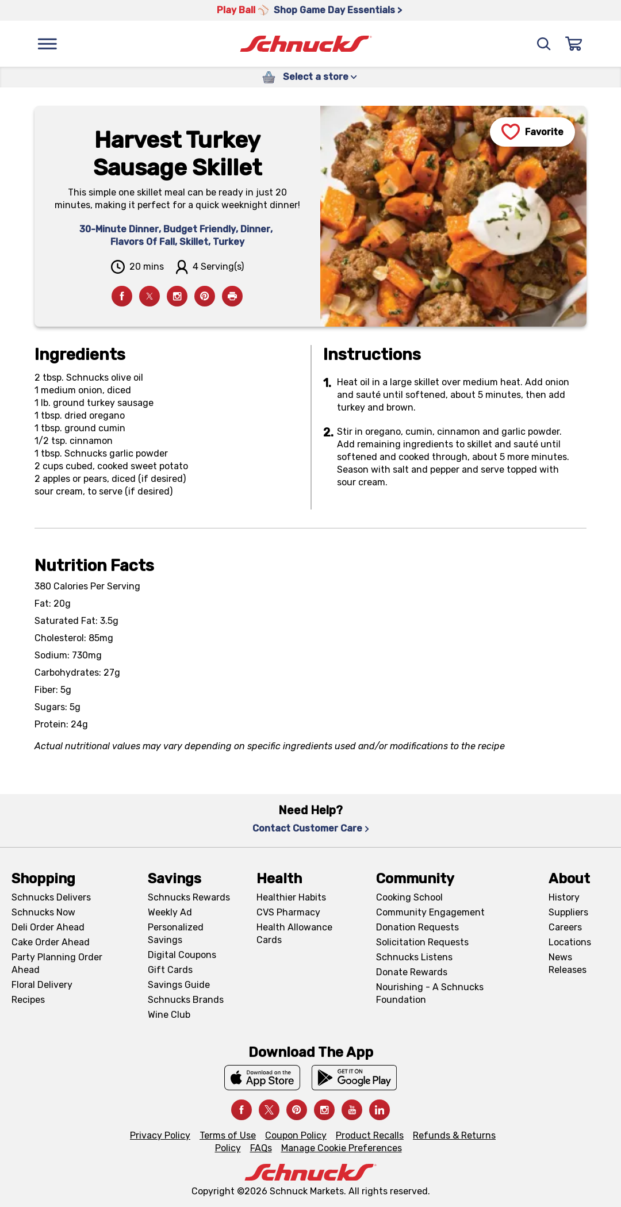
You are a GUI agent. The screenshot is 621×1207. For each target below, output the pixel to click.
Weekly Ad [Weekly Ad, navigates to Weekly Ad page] (170, 912)
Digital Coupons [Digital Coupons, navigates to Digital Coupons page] (182, 954)
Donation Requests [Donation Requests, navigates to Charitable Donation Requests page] (417, 927)
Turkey (228, 241)
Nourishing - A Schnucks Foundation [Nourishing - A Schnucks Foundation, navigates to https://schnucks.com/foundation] (430, 993)
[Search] (544, 43)
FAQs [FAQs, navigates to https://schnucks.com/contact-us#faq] (261, 1148)
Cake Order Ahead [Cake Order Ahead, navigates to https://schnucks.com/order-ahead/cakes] (51, 942)
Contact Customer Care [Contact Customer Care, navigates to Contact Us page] (310, 828)
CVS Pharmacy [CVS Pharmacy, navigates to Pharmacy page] (288, 912)
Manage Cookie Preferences (341, 1148)
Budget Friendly (199, 229)
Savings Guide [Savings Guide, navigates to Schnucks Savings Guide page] (179, 984)
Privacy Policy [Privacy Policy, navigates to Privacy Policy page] (160, 1135)
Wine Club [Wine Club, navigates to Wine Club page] (169, 1014)
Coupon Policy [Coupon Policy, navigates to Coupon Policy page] (296, 1135)
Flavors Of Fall (142, 241)
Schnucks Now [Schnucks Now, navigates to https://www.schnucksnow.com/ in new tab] (43, 912)
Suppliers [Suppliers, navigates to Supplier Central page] (568, 912)
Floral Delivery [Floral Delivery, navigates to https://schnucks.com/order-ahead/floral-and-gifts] (42, 984)
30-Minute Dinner (119, 229)
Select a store (320, 76)
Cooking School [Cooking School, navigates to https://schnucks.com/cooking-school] (409, 897)
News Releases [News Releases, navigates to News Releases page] (567, 963)
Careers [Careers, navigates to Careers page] (565, 927)
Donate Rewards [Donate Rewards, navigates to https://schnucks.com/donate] (411, 972)
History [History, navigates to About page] (564, 897)
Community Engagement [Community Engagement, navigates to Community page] (430, 912)
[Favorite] (532, 132)
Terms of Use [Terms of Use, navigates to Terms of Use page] (228, 1135)
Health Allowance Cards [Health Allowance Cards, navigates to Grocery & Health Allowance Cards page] (294, 933)
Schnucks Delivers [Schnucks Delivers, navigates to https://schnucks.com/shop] (51, 897)
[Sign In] (573, 43)
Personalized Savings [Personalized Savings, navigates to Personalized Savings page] (176, 933)
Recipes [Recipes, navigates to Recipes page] (28, 999)
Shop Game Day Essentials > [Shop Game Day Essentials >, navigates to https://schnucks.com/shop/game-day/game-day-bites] (338, 10)
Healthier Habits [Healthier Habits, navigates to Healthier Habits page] (291, 897)
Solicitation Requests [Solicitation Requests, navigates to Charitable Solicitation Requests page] (422, 942)
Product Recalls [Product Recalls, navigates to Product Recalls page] (370, 1135)
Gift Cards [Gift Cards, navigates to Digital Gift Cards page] (170, 969)
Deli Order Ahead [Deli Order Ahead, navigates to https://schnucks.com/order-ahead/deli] (48, 927)
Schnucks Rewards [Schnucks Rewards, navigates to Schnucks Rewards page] (189, 897)
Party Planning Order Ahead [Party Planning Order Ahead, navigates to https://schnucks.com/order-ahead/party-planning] (57, 963)
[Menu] (47, 43)
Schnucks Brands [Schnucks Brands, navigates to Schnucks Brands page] (186, 999)
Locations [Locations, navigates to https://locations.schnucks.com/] (570, 942)
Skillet (193, 241)
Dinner (255, 229)
